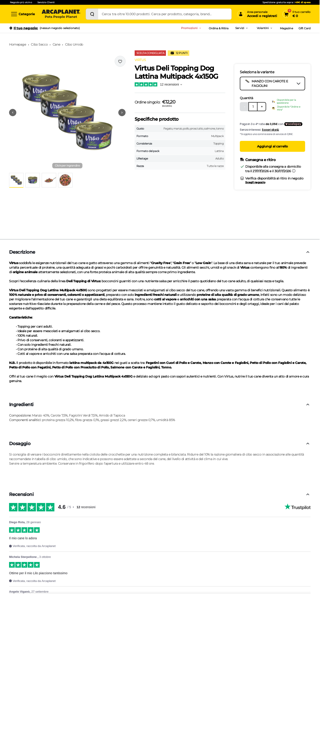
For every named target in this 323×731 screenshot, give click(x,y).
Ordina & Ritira (219, 28)
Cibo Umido (74, 44)
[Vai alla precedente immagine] (12, 112)
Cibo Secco (39, 44)
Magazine (286, 28)
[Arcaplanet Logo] (61, 14)
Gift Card (305, 28)
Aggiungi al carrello (272, 146)
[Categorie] (22, 14)
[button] (67, 112)
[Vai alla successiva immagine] (122, 112)
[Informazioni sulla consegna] (294, 171)
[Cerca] (92, 14)
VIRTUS (140, 60)
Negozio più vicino (21, 2)
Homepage (17, 44)
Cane (56, 44)
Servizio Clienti (46, 2)
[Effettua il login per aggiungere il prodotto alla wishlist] (120, 61)
